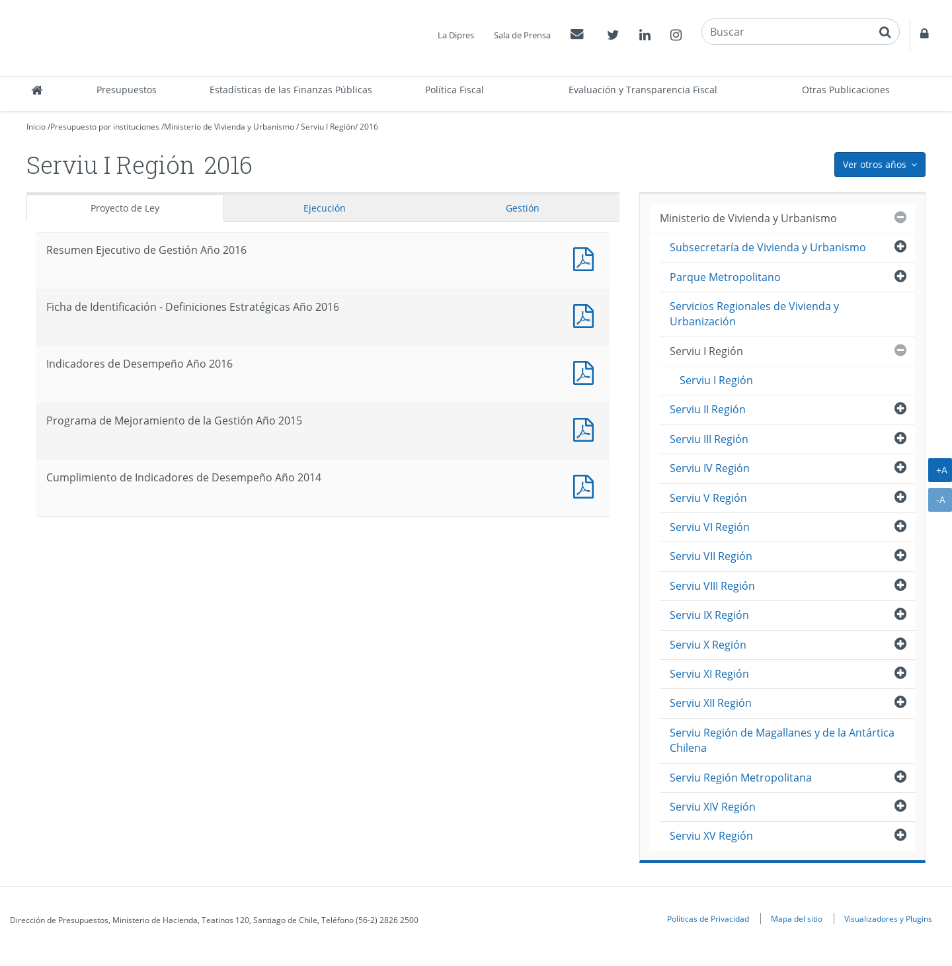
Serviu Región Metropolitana (741, 777)
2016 (369, 126)
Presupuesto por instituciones (104, 126)
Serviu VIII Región (712, 586)
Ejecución (324, 208)
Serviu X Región (708, 644)
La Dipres (456, 35)
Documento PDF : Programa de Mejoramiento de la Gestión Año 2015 (586, 428)
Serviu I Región (328, 126)
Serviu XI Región (709, 673)
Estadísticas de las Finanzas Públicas (291, 89)
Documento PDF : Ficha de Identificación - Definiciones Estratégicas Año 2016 (586, 314)
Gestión (522, 208)
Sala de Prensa (522, 35)
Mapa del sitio (796, 918)
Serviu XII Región (711, 703)
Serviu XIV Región (713, 806)
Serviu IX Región (709, 615)
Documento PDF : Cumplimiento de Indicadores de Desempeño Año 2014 (586, 485)
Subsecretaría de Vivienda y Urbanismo (768, 247)
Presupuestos (127, 89)
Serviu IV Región (710, 468)
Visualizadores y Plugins (888, 918)
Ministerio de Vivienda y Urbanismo (229, 126)
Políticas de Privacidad (708, 918)
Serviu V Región (708, 498)
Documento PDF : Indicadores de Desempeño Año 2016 (586, 371)
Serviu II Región (708, 409)
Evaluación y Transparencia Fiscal (643, 89)
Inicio (36, 126)
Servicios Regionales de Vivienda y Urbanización (754, 314)
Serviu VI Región (710, 527)
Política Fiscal (454, 89)
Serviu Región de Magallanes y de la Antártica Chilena (782, 740)
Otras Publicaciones (846, 89)
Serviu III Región (709, 439)
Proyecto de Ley (125, 208)
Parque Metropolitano (725, 277)
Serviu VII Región (711, 556)
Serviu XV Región (711, 835)
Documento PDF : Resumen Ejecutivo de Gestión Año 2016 (586, 257)
